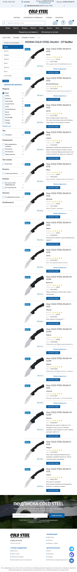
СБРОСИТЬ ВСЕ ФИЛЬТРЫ (13, 84)
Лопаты (49, 28)
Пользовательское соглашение (22, 560)
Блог (49, 551)
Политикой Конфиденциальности (48, 520)
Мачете (33, 28)
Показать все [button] (6, 126)
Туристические (10, 154)
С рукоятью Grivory (11, 173)
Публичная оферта (18, 557)
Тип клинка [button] (7, 160)
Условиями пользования (35, 521)
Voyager (7, 123)
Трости (15, 28)
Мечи (41, 28)
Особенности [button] (8, 202)
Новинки (50, 554)
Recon (7, 112)
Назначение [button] (7, 140)
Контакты (59, 17)
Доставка (51, 537)
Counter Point (9, 104)
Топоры (24, 28)
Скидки (50, 557)
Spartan (7, 120)
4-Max (7, 96)
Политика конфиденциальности (58, 560)
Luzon (7, 106)
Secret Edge (8, 117)
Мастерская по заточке (50, 32)
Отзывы (49, 17)
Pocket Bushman (10, 109)
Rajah (7, 93)
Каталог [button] (17, 17)
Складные (8, 135)
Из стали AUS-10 (10, 187)
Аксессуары (67, 28)
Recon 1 (7, 114)
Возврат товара (53, 543)
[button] (45, 2)
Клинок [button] (5, 179)
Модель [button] (5, 89)
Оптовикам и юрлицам (33, 17)
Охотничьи (8, 149)
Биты (58, 28)
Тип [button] (3, 131)
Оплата (50, 540)
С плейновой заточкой (12, 197)
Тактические (9, 151)
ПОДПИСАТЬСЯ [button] (56, 515)
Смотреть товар (53, 72)
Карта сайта (15, 554)
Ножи (8, 28)
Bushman (8, 98)
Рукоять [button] (5, 169)
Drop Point (8, 164)
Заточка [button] (5, 193)
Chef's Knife (9, 101)
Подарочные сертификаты (28, 32)
